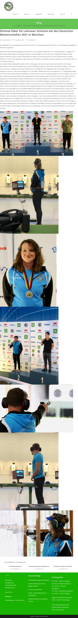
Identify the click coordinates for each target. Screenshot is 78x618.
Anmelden (8, 580)
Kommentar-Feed (10, 585)
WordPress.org (9, 587)
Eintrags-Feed (9, 583)
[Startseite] (13, 26)
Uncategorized (31, 40)
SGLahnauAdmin (6, 40)
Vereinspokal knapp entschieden (38, 580)
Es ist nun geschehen (35, 589)
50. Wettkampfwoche (15, 566)
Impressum (8, 592)
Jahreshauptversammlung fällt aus (39, 566)
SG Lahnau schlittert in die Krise (62, 566)
